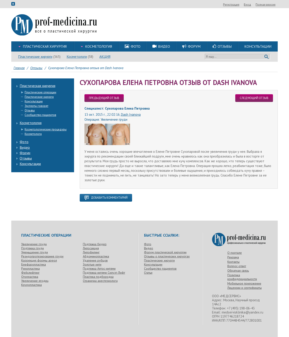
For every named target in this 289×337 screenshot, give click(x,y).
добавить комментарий (106, 198)
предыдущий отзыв (104, 98)
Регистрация (255, 4)
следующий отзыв (254, 98)
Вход (271, 4)
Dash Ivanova (131, 114)
